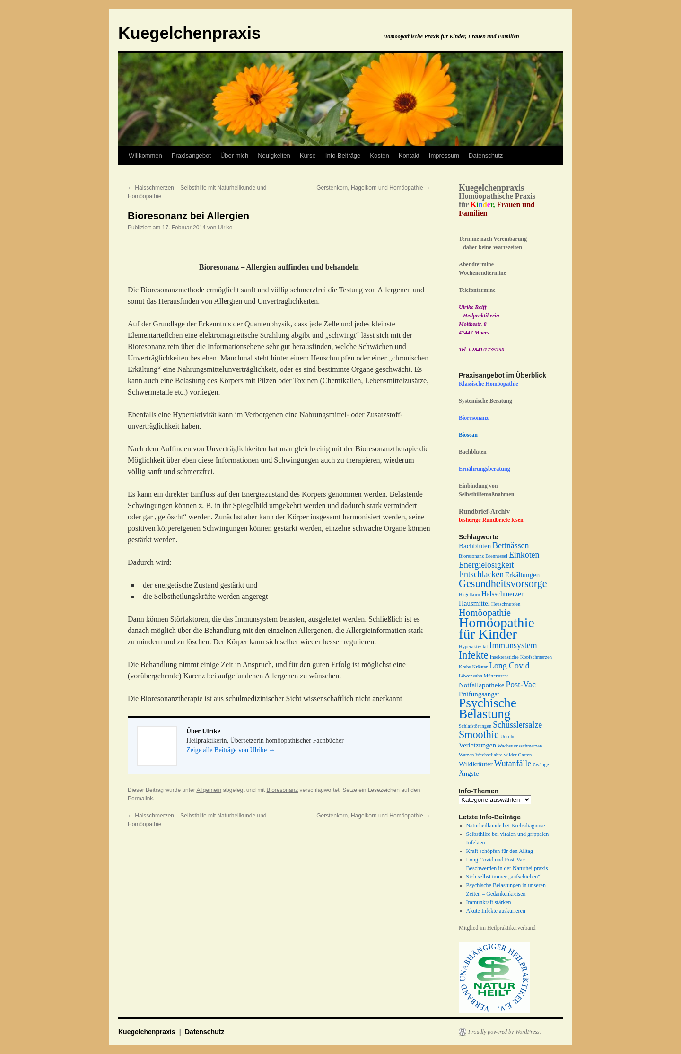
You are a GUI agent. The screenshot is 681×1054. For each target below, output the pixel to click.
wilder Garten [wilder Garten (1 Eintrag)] (518, 754)
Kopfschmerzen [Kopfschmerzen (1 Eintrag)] (536, 656)
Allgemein (208, 790)
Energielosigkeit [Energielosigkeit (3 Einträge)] (486, 565)
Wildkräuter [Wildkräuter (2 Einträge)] (476, 764)
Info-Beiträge (342, 155)
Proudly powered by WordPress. (504, 1031)
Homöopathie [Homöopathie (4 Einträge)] (485, 612)
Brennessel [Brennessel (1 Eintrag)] (496, 556)
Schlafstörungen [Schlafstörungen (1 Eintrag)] (475, 726)
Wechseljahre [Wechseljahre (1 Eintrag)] (488, 754)
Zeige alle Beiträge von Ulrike (230, 750)
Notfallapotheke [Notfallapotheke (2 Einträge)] (481, 685)
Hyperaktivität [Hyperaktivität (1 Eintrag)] (473, 646)
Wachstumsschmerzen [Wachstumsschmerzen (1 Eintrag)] (520, 745)
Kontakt (409, 155)
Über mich (234, 155)
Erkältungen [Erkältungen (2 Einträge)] (522, 575)
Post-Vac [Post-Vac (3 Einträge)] (520, 684)
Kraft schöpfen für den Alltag (499, 851)
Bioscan (468, 434)
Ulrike (225, 227)
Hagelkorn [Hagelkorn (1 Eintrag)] (469, 594)
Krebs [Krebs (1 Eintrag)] (465, 666)
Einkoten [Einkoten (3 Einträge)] (524, 555)
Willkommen (145, 155)
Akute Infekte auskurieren (495, 910)
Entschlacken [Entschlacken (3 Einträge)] (481, 574)
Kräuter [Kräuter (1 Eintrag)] (480, 666)
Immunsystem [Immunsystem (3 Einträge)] (513, 645)
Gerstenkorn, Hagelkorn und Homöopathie (373, 187)
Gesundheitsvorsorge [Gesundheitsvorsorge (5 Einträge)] (503, 583)
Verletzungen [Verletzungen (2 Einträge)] (477, 745)
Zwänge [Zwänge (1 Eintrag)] (541, 764)
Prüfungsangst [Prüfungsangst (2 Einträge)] (479, 694)
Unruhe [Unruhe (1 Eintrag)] (507, 736)
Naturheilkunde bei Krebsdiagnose (505, 825)
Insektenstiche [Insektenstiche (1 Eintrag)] (504, 656)
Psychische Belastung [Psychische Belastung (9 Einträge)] (487, 708)
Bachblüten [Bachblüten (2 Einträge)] (475, 546)
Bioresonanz (282, 790)
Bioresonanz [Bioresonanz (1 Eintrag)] (471, 556)
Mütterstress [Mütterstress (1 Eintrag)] (496, 675)
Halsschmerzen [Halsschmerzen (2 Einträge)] (502, 593)
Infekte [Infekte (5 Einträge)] (474, 655)
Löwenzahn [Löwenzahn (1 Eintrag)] (470, 675)
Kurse (308, 155)
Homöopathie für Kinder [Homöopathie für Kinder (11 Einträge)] (496, 628)
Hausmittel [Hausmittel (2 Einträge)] (474, 603)
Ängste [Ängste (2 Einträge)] (469, 773)
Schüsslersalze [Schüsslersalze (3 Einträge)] (517, 724)
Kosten (379, 155)
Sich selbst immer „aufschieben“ (503, 876)
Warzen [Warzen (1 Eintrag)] (466, 754)
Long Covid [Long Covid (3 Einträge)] (509, 665)
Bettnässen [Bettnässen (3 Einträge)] (510, 545)
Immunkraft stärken (488, 902)
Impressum (444, 155)
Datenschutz (486, 155)
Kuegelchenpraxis (189, 33)
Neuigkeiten (274, 155)
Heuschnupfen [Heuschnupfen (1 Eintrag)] (506, 603)
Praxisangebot (191, 155)
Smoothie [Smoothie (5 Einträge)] (479, 734)
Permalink (140, 798)
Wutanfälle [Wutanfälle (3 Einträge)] (512, 763)
